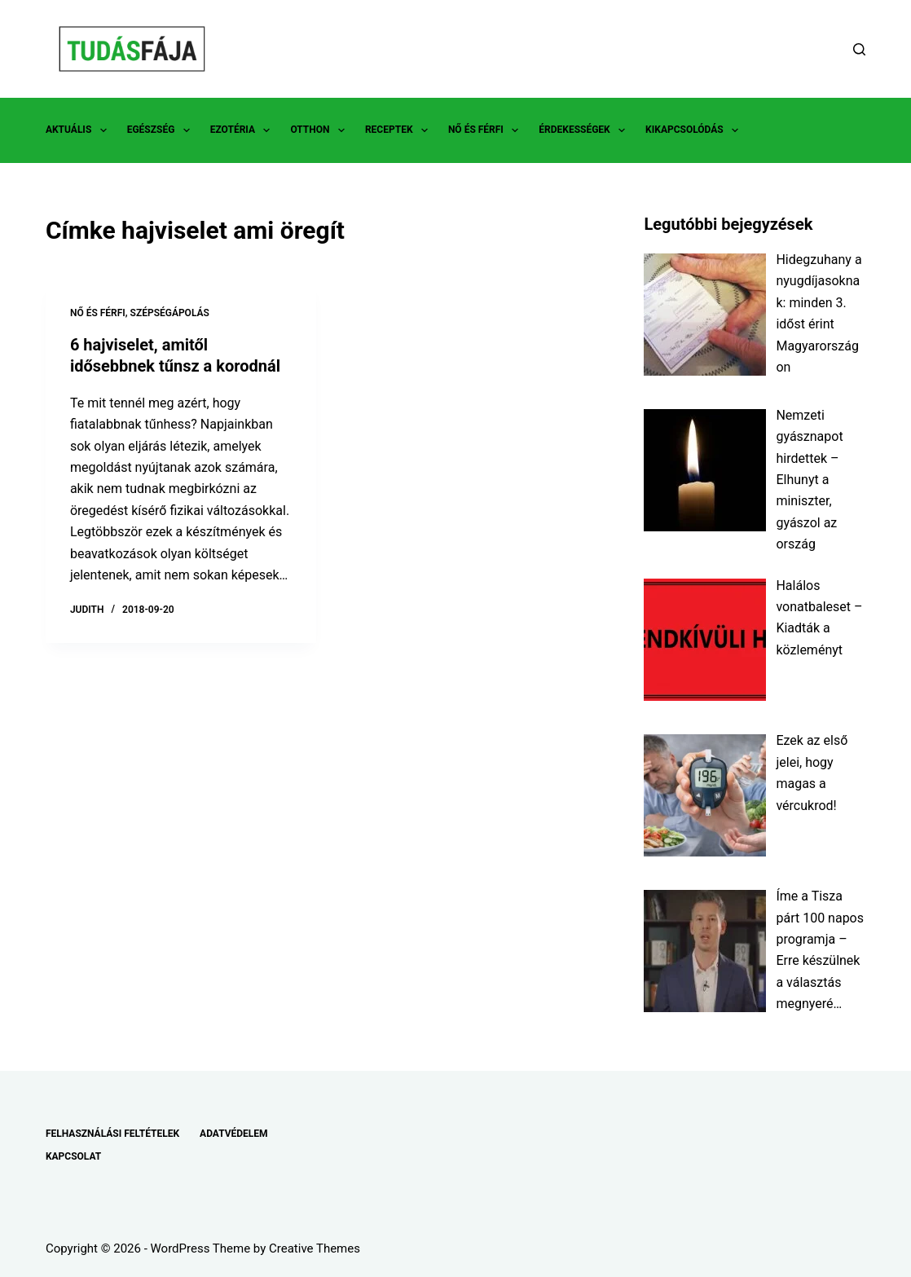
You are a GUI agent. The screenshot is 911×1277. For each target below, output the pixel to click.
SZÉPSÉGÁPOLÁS (169, 313)
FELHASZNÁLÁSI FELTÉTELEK (112, 1133)
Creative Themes (314, 1248)
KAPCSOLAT (73, 1156)
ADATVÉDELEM (234, 1133)
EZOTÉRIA (243, 130)
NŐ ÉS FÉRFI (486, 130)
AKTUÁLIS (79, 130)
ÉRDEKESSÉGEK (585, 130)
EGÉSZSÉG (161, 130)
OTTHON (320, 130)
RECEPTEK (399, 130)
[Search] (859, 49)
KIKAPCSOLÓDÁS (695, 130)
